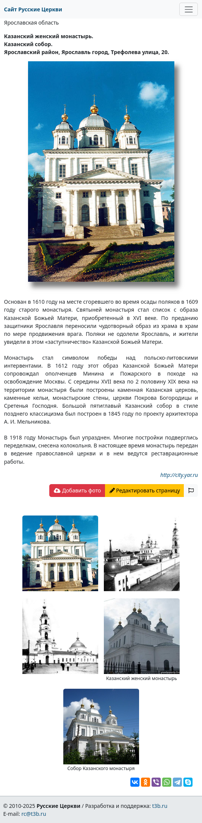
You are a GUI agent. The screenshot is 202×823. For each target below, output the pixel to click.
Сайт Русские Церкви (33, 9)
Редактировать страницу (145, 490)
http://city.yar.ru (179, 474)
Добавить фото (77, 490)
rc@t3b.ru (34, 813)
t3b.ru (160, 805)
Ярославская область (31, 22)
